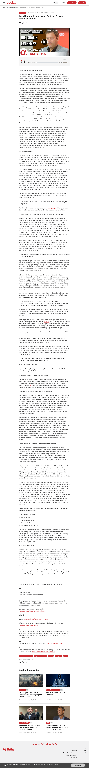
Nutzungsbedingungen (71, 755)
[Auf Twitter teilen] (23, 662)
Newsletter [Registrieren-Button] (82, 2)
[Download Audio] (66, 59)
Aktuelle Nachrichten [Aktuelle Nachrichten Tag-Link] (24, 722)
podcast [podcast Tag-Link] (65, 656)
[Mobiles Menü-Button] (4, 2)
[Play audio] (28, 62)
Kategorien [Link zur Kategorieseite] (10, 7)
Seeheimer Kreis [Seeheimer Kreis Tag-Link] (28, 656)
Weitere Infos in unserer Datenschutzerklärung (19, 766)
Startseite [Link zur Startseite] (5, 7)
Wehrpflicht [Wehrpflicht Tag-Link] (58, 656)
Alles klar (78, 765)
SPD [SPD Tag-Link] (21, 656)
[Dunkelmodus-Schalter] (55, 3)
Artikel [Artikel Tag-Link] (47, 722)
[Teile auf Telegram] (20, 23)
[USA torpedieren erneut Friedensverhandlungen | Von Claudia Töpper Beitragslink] (31, 695)
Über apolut (83, 752)
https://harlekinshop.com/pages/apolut (43, 652)
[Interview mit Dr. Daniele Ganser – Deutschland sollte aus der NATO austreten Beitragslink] (58, 727)
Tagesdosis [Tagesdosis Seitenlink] (16, 7)
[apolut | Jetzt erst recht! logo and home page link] (11, 3)
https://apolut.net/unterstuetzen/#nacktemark (32, 611)
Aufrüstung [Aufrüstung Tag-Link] (51, 656)
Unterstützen (74, 748)
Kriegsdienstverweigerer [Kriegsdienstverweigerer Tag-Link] (40, 656)
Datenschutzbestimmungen (70, 752)
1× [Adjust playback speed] (59, 62)
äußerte (46, 321)
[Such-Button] (62, 3)
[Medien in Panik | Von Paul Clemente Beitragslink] (58, 694)
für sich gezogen (51, 208)
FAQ (84, 748)
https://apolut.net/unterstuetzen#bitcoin (36, 619)
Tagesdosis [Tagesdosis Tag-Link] (22, 12)
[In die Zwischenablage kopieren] (26, 23)
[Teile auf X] (23, 23)
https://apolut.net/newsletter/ (54, 643)
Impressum (74, 757)
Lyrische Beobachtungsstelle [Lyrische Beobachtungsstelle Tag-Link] (52, 689)
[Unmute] (62, 62)
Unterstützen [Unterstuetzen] (72, 2)
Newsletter (74, 750)
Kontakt (84, 750)
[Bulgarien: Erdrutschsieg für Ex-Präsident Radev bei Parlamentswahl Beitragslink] (31, 727)
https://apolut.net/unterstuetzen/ (28, 625)
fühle (31, 385)
